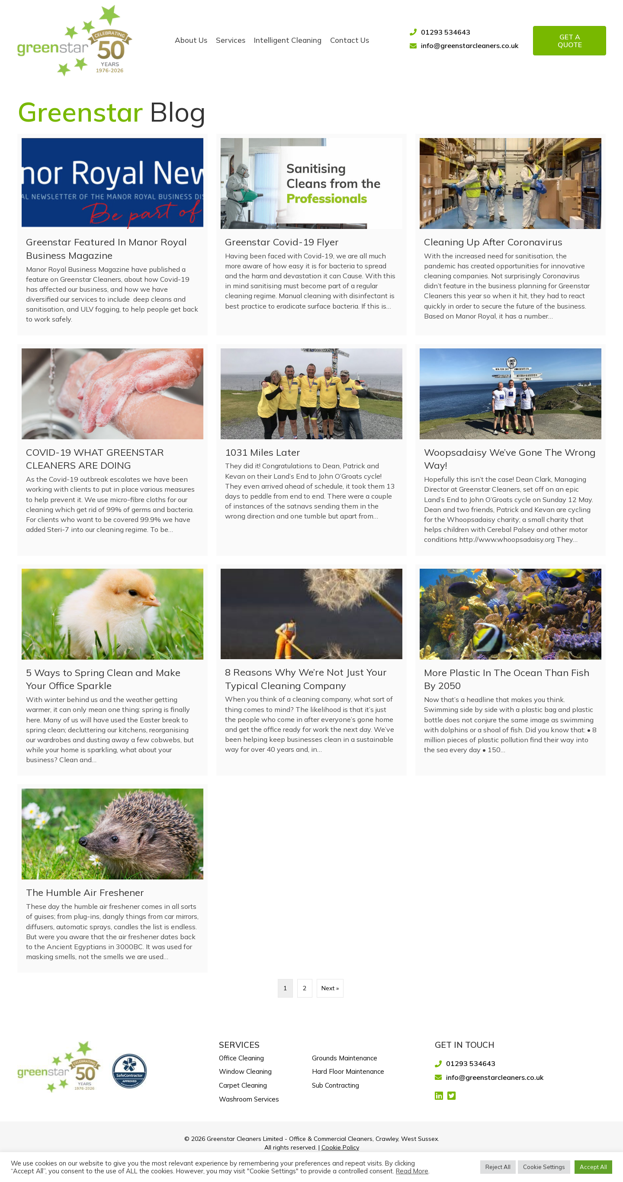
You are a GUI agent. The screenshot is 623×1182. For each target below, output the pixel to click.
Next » (330, 988)
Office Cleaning (241, 1057)
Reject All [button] (498, 1166)
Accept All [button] (593, 1166)
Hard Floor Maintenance (348, 1071)
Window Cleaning (245, 1071)
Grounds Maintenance (344, 1057)
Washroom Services (249, 1099)
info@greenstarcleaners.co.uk (469, 45)
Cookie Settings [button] (544, 1166)
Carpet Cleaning (243, 1085)
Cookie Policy (340, 1147)
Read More (412, 1171)
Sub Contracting (335, 1085)
